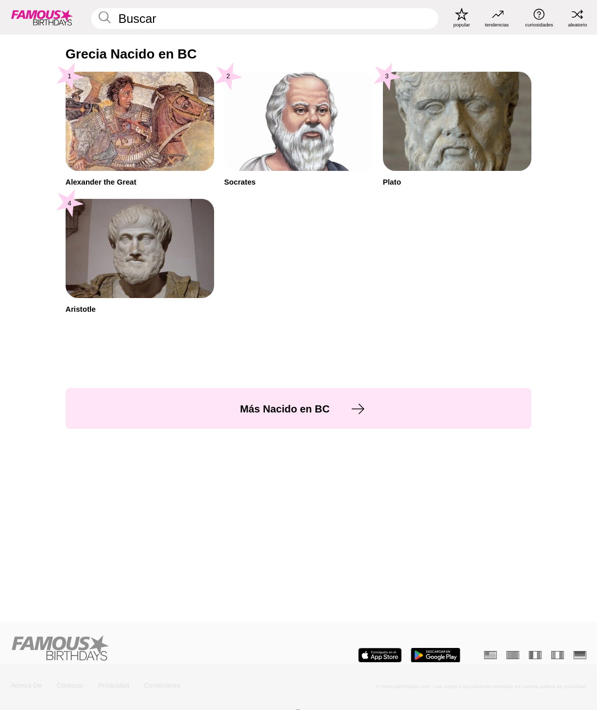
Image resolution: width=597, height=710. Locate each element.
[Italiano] (557, 655)
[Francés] (535, 655)
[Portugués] (512, 655)
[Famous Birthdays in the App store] (379, 655)
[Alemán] (580, 655)
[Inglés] (490, 655)
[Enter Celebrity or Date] (264, 18)
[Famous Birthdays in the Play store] (435, 655)
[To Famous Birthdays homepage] (42, 17)
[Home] (152, 649)
